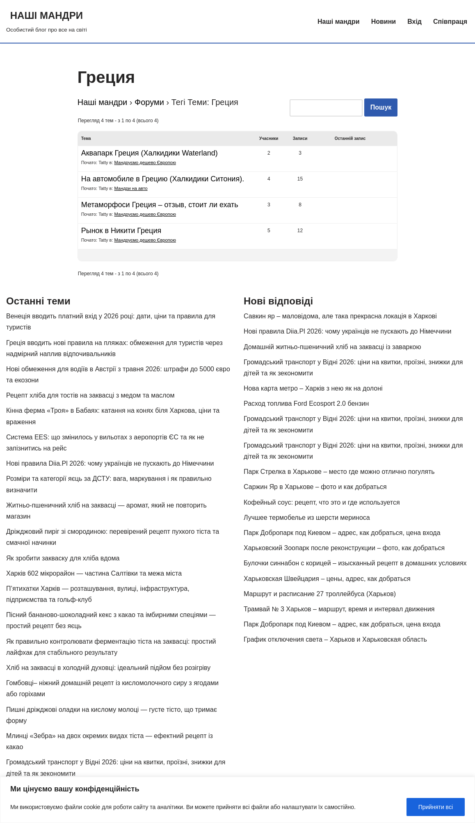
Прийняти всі (435, 807)
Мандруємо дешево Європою (145, 162)
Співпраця (450, 21)
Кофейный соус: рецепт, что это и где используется (322, 502)
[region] (237, 800)
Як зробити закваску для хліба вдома (62, 558)
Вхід (414, 21)
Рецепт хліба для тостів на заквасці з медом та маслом (90, 395)
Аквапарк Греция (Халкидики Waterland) (149, 153)
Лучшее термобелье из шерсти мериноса (307, 517)
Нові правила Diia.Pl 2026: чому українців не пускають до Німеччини (110, 463)
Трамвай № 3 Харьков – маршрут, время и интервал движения (339, 609)
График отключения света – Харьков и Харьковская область (335, 639)
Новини (383, 21)
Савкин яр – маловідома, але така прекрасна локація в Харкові (340, 316)
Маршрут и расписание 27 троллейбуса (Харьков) (320, 593)
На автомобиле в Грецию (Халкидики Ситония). (162, 179)
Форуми (149, 102)
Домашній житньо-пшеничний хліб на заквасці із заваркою (332, 346)
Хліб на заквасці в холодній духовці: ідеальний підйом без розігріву (108, 667)
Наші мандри (338, 21)
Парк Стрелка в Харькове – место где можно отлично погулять (339, 471)
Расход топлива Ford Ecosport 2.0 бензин (306, 403)
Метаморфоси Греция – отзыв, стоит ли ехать (159, 205)
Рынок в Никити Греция (121, 230)
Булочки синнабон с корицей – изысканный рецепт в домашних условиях (355, 563)
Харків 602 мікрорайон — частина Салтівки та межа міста (94, 573)
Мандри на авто (131, 188)
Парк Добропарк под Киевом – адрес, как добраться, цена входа (342, 532)
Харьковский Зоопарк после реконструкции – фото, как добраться (344, 547)
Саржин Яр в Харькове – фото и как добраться (315, 486)
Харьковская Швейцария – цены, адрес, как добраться (327, 578)
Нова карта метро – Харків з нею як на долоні (313, 388)
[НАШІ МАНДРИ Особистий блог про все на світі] (46, 21)
